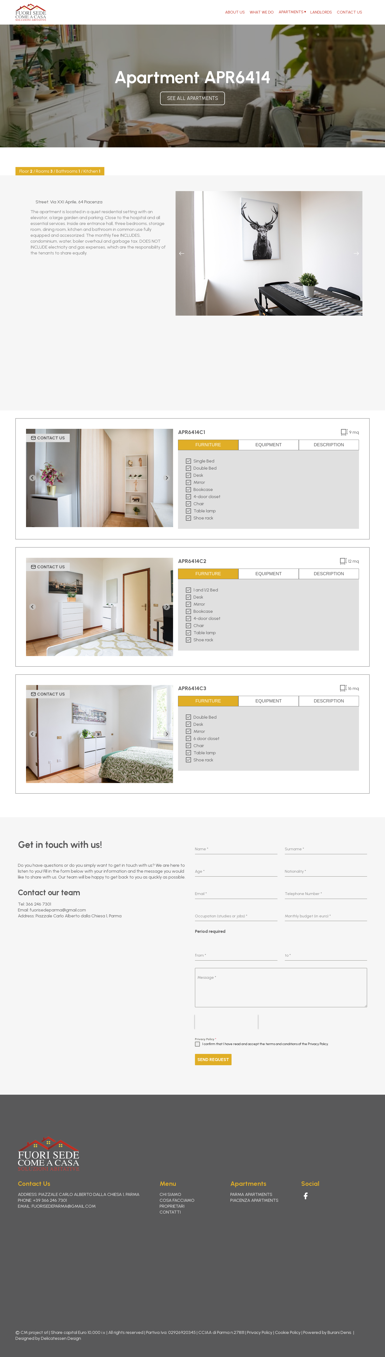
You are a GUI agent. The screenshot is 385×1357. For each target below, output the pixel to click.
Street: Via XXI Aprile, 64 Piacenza (69, 202)
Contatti (170, 1212)
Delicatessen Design (61, 1338)
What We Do (262, 12)
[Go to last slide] (32, 478)
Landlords (321, 12)
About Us (235, 12)
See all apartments (192, 98)
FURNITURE (208, 444)
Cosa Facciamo (177, 1200)
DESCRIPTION (329, 444)
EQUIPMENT (268, 444)
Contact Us (349, 12)
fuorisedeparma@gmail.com (58, 910)
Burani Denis (339, 1332)
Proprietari (172, 1206)
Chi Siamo (170, 1194)
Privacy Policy (205, 1039)
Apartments (291, 12)
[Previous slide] (181, 253)
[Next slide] (356, 253)
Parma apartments (251, 1194)
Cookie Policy (288, 1332)
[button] (266, 310)
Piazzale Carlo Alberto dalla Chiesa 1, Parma (79, 916)
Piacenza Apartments (254, 1200)
